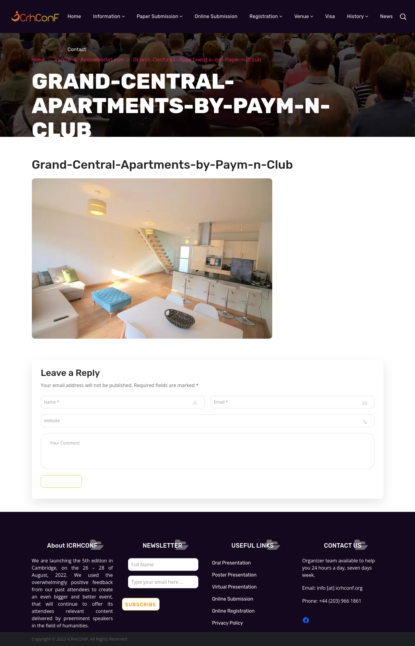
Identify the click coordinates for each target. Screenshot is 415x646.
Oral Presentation (231, 563)
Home (38, 60)
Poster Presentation (234, 575)
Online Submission (232, 599)
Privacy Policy (227, 623)
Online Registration (233, 611)
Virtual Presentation (234, 587)
